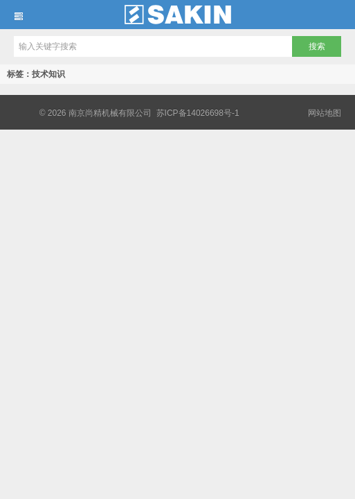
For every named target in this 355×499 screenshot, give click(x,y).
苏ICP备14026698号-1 (197, 113)
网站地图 (324, 113)
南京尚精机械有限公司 (177, 14)
